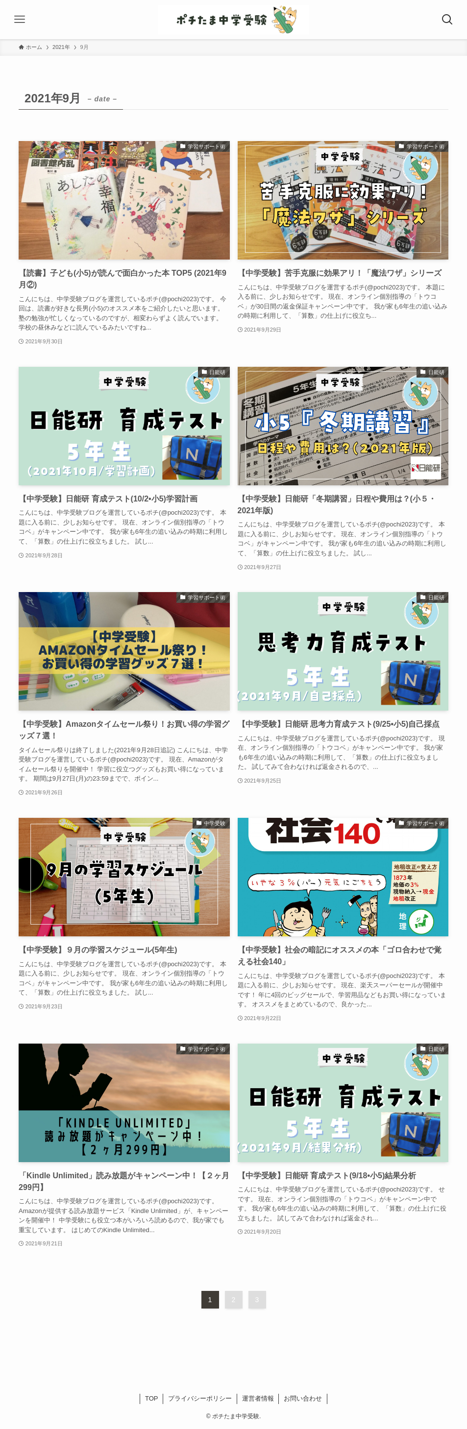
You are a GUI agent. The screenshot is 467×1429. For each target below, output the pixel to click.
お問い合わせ (303, 1398)
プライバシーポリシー (200, 1398)
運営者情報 (258, 1398)
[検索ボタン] (447, 19)
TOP (151, 1398)
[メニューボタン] (19, 19)
